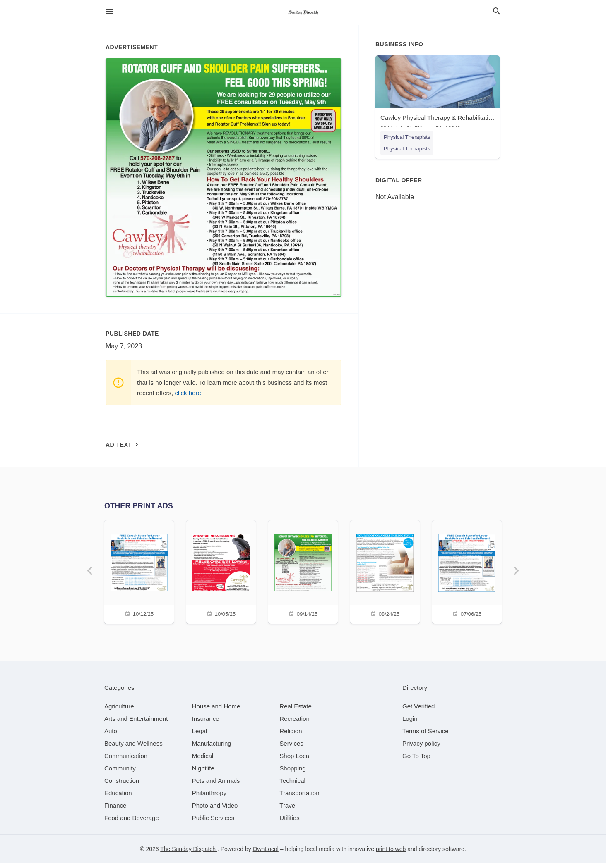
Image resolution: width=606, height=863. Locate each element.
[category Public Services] (213, 817)
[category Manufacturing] (211, 743)
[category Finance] (115, 805)
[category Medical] (203, 755)
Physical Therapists (407, 137)
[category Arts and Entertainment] (136, 718)
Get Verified (418, 706)
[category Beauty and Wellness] (133, 743)
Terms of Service (425, 730)
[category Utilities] (289, 817)
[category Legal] (199, 730)
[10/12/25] (139, 571)
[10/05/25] (221, 571)
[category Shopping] (292, 768)
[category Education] (118, 792)
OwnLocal (266, 849)
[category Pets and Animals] (216, 780)
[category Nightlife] (203, 768)
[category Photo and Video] (215, 805)
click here (188, 392)
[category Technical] (292, 780)
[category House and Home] (216, 706)
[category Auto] (110, 730)
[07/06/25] (467, 571)
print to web (391, 849)
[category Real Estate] (295, 706)
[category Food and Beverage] (131, 817)
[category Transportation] (299, 792)
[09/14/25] (303, 571)
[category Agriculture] (119, 706)
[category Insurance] (205, 718)
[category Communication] (125, 755)
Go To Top (416, 755)
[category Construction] (121, 780)
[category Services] (291, 743)
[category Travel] (287, 805)
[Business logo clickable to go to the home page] (303, 12)
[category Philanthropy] (209, 792)
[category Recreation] (294, 718)
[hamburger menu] (109, 11)
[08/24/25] (385, 571)
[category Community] (120, 768)
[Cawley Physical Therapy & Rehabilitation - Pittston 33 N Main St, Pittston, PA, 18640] (437, 95)
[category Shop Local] (294, 755)
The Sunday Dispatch (188, 849)
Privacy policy (421, 743)
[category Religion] (290, 730)
